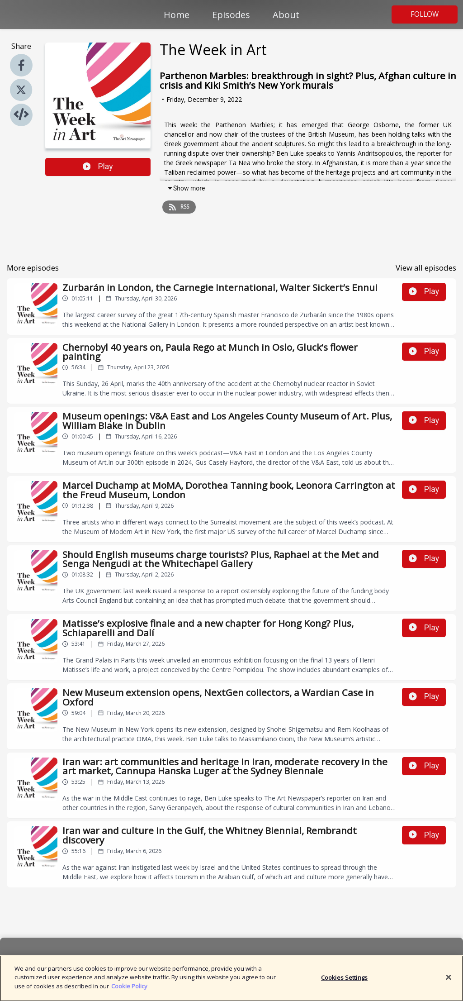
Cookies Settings (344, 982)
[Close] (448, 982)
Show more (186, 188)
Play (98, 166)
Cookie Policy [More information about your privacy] (129, 991)
